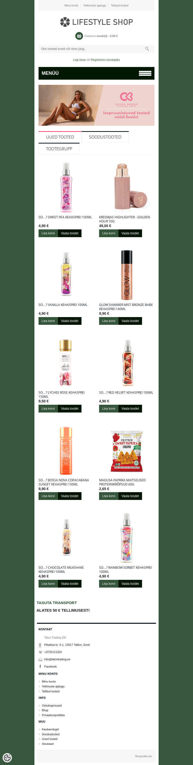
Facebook (50, 666)
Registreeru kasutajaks (105, 59)
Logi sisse (79, 59)
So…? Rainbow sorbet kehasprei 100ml (125, 570)
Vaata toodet (69, 233)
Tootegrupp (59, 149)
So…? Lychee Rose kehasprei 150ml (62, 395)
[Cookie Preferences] (7, 757)
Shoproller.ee (143, 756)
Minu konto (71, 5)
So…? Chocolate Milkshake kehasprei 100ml (61, 570)
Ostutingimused (52, 705)
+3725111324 (53, 652)
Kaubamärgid (50, 729)
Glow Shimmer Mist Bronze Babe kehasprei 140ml (126, 307)
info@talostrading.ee (57, 659)
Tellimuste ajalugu (94, 5)
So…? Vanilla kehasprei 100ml (63, 305)
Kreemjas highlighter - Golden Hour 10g (124, 219)
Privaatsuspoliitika (53, 715)
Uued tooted (60, 137)
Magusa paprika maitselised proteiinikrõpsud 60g (122, 482)
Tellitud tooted (120, 5)
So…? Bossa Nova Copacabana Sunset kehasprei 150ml (64, 482)
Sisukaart (48, 743)
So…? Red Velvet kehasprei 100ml (126, 393)
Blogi (45, 710)
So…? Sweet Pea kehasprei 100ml (65, 217)
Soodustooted (105, 137)
